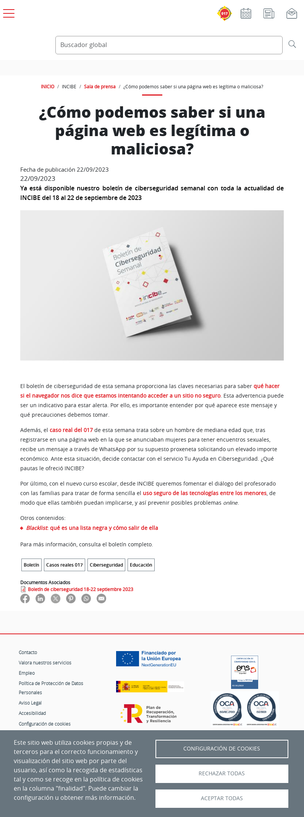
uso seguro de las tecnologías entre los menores (205, 493)
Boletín (31, 565)
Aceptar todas (222, 798)
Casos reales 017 (64, 565)
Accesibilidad (32, 713)
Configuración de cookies (45, 724)
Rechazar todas (222, 773)
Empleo (27, 673)
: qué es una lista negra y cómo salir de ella (92, 527)
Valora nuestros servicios (45, 662)
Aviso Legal (30, 703)
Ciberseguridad (106, 565)
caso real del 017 (71, 430)
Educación (141, 565)
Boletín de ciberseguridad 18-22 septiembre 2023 (80, 589)
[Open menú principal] (7, 11)
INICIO (47, 86)
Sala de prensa (100, 86)
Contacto (28, 652)
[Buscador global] (169, 45)
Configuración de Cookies (221, 748)
